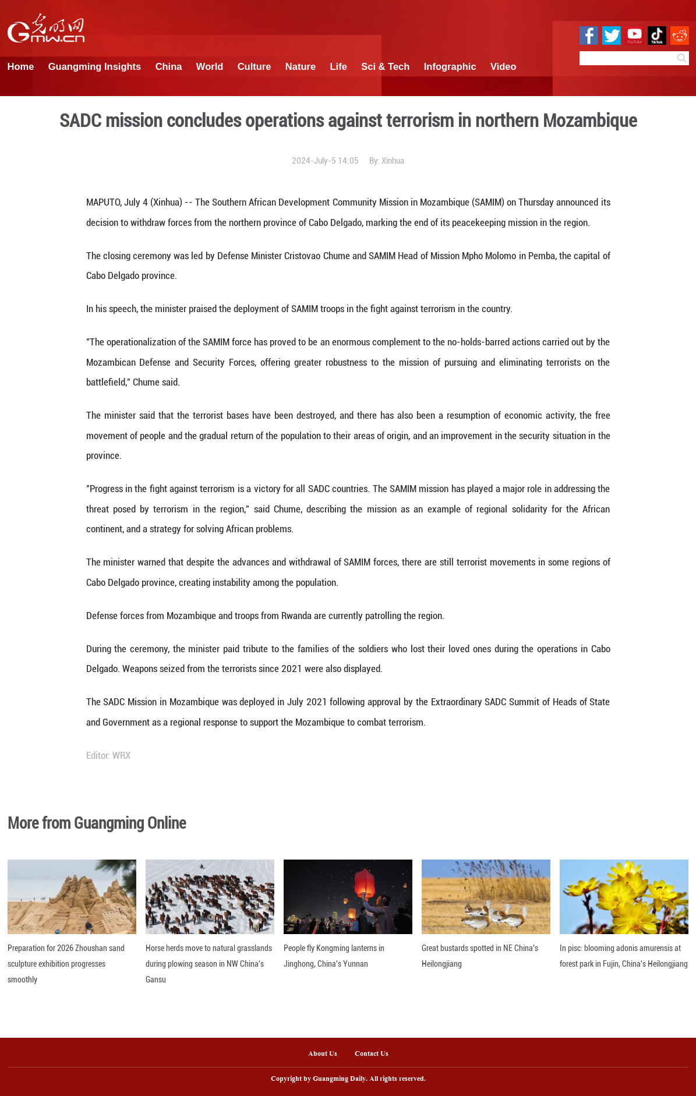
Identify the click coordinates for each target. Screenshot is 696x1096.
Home (21, 66)
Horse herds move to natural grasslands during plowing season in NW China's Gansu (209, 963)
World (209, 66)
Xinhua (392, 160)
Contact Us (376, 1054)
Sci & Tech (385, 66)
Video (503, 66)
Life (338, 66)
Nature (300, 66)
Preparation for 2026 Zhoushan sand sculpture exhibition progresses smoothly (66, 963)
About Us (322, 1054)
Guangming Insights (95, 66)
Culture (254, 66)
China (169, 66)
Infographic (450, 66)
